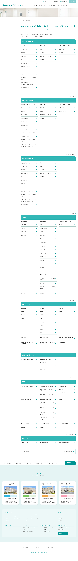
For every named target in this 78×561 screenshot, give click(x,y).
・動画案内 (60, 521)
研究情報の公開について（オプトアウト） (47, 343)
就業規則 (61, 389)
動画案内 (42, 293)
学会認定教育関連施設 (26, 204)
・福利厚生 (60, 519)
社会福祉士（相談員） (45, 249)
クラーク (42, 263)
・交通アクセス (16, 517)
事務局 (41, 332)
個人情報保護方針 (25, 63)
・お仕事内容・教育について (63, 517)
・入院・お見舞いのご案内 (27, 532)
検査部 (41, 329)
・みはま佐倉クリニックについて (28, 528)
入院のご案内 (62, 49)
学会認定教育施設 (25, 87)
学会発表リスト (25, 314)
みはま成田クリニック (54, 5)
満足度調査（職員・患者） (46, 399)
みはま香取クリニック (65, 5)
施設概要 (23, 52)
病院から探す (24, 221)
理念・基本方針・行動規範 (27, 386)
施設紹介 (61, 311)
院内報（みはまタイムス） (27, 399)
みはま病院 (33, 5)
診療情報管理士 (44, 253)
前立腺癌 (42, 366)
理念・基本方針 (25, 56)
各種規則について (63, 386)
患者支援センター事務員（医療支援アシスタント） (47, 279)
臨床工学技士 (43, 235)
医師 (41, 224)
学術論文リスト (25, 318)
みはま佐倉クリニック (43, 5)
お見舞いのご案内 (63, 52)
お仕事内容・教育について (65, 221)
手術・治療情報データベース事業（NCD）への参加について (28, 83)
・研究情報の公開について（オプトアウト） (33, 519)
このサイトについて (25, 442)
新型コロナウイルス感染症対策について (66, 338)
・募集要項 (60, 515)
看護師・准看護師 (44, 228)
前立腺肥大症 (43, 362)
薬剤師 (41, 231)
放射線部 (42, 322)
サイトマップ (44, 1)
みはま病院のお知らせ (45, 423)
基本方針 (61, 308)
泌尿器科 (42, 49)
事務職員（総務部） (45, 256)
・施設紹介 (15, 515)
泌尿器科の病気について (45, 359)
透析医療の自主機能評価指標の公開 (28, 78)
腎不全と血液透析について (27, 359)
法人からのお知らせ (25, 423)
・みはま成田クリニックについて (46, 528)
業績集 (22, 311)
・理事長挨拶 (7, 515)
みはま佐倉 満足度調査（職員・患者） (47, 408)
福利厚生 (23, 293)
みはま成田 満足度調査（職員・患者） (47, 413)
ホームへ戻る (27, 451)
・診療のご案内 (25, 530)
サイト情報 (25, 438)
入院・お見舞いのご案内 (64, 45)
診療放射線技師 (44, 238)
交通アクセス (53, 1)
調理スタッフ (43, 271)
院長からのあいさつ (26, 49)
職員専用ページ (26, 382)
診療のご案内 (43, 45)
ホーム (19, 5)
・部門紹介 (7, 521)
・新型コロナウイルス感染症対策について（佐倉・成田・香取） (37, 515)
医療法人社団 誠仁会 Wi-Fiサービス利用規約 (28, 343)
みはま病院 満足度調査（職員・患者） (47, 403)
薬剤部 (41, 318)
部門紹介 (42, 311)
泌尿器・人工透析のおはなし (29, 355)
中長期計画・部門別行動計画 (46, 386)
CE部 (60, 224)
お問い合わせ (61, 1)
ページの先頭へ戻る (70, 96)
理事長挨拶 (23, 308)
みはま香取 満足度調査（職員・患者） (47, 418)
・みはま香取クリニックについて (64, 528)
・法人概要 (7, 517)
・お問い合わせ (28, 521)
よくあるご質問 (25, 70)
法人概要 (42, 308)
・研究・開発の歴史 (17, 519)
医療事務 (42, 260)
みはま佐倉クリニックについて (28, 45)
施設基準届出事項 (25, 66)
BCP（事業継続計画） (64, 423)
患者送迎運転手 (44, 274)
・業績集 (6, 519)
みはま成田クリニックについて (28, 104)
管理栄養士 (42, 246)
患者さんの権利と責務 (26, 59)
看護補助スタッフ (44, 267)
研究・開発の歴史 (44, 337)
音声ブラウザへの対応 (64, 442)
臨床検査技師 (43, 242)
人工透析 (42, 52)
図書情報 (23, 427)
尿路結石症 (42, 369)
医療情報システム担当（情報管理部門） (47, 287)
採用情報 (74, 5)
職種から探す (43, 221)
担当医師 (42, 59)
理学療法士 (42, 283)
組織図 (60, 399)
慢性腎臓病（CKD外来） (46, 56)
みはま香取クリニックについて (28, 163)
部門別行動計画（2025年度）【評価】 (47, 390)
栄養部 (41, 325)
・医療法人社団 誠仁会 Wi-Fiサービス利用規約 (34, 517)
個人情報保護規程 (63, 392)
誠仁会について (25, 5)
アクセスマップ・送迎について (28, 74)
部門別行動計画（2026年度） (47, 394)
